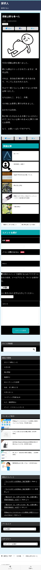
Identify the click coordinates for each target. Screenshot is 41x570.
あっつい (16, 153)
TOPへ (30, 567)
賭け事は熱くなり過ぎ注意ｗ (30, 224)
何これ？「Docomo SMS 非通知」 (25, 453)
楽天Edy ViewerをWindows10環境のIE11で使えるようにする (25, 443)
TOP (8, 556)
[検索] (19, 349)
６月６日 (7, 367)
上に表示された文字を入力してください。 (18, 293)
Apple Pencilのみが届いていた (23, 175)
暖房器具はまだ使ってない (25, 463)
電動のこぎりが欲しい (10, 224)
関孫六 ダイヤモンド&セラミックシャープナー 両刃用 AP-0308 (25, 197)
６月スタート (8, 392)
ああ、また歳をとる (11, 387)
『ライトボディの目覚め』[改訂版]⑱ (17, 481)
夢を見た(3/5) (18, 185)
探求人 (5, 3)
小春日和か (17, 206)
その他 (5, 24)
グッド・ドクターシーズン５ (14, 407)
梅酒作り (7, 377)
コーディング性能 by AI (12, 397)
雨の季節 (7, 372)
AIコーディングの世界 (11, 382)
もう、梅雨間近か (10, 402)
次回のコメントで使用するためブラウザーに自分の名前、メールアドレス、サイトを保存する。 (20, 277)
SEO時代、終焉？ (19, 164)
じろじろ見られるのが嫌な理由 (24, 432)
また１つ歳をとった (11, 362)
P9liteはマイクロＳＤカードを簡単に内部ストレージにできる (25, 422)
